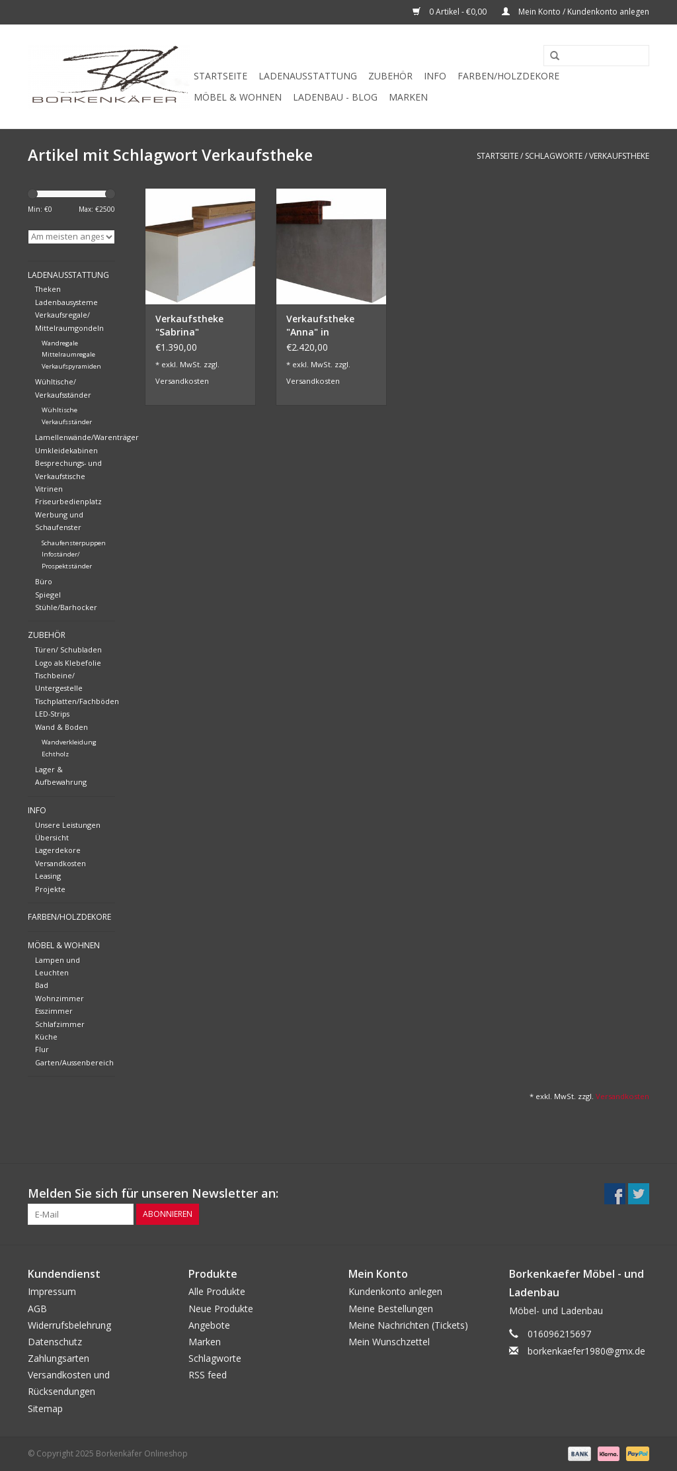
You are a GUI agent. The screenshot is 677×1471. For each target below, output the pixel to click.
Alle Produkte (216, 1291)
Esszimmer (54, 1011)
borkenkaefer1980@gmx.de (586, 1351)
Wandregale (60, 343)
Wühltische (59, 410)
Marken (408, 97)
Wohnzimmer (59, 998)
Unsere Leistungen (67, 825)
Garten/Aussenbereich (74, 1062)
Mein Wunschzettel (389, 1341)
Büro (43, 581)
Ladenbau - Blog (335, 97)
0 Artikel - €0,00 (451, 11)
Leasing (48, 876)
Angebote (209, 1325)
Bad (41, 985)
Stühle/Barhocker (66, 607)
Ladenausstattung (308, 75)
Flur (42, 1049)
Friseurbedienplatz (68, 501)
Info (435, 75)
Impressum (52, 1291)
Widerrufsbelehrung (69, 1325)
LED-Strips (52, 714)
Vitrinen (49, 489)
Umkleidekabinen (66, 450)
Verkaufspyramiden (71, 366)
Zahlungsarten (58, 1358)
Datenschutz (55, 1341)
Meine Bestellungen (390, 1308)
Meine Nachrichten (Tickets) (408, 1325)
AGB (37, 1308)
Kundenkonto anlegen (395, 1291)
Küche (46, 1037)
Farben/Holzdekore (508, 75)
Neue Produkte (220, 1308)
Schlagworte (553, 155)
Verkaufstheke (619, 155)
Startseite (220, 75)
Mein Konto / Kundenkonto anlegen (575, 11)
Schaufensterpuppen (74, 543)
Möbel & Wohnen (238, 97)
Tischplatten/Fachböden (77, 701)
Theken (48, 289)
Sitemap (45, 1408)
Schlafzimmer (60, 1024)
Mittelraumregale (68, 354)
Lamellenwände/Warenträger (87, 437)
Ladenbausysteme (66, 302)
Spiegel (48, 595)
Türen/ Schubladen (68, 649)
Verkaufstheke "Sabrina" (189, 325)
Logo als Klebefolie (68, 663)
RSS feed (207, 1374)
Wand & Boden (61, 727)
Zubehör (390, 75)
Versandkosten (60, 863)
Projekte (50, 889)
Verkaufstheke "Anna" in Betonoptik (320, 325)
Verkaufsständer (67, 422)
